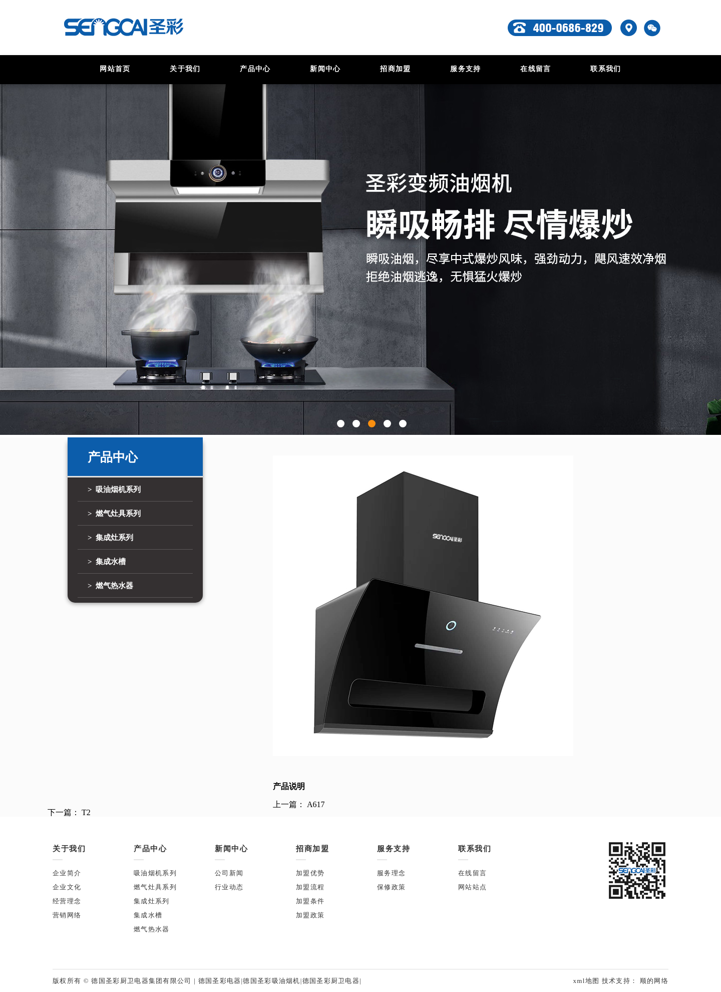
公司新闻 (229, 873)
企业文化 (67, 887)
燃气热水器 (152, 929)
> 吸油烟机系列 (114, 489)
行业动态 (229, 887)
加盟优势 (310, 873)
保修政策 (391, 887)
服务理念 (391, 873)
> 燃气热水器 (110, 586)
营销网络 (67, 915)
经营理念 (67, 901)
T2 (86, 812)
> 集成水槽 (107, 562)
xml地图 (587, 980)
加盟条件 (310, 901)
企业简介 (67, 873)
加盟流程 (310, 887)
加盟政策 (310, 915)
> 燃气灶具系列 (114, 514)
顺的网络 (652, 980)
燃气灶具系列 (155, 887)
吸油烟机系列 (155, 873)
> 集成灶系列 (110, 538)
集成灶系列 (152, 901)
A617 (316, 804)
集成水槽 (148, 915)
